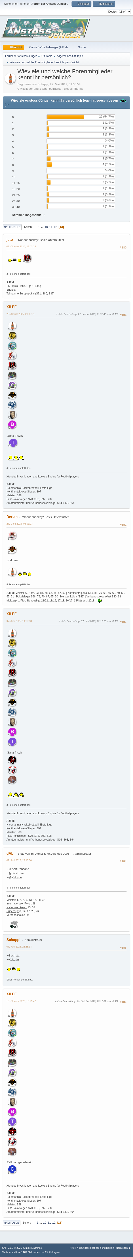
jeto (9, 240)
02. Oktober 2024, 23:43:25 (21, 246)
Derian (12, 517)
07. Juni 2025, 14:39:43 (19, 621)
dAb (9, 853)
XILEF (11, 307)
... (42, 227)
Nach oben (11, 1222)
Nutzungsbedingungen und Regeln (95, 1247)
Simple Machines (32, 1247)
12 (55, 227)
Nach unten (12, 227)
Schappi (13, 940)
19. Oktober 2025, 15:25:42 (21, 1001)
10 (46, 227)
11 (51, 227)
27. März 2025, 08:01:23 (19, 523)
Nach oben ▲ (123, 1247)
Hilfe (72, 1247)
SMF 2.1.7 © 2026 (12, 1247)
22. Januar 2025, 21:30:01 (20, 314)
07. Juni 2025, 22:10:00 (19, 860)
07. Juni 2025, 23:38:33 (19, 946)
